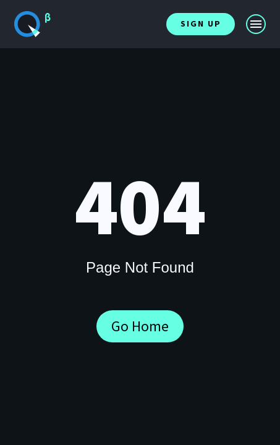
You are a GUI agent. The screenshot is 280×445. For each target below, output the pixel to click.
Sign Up (200, 23)
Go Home (140, 326)
